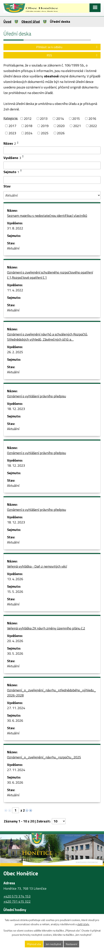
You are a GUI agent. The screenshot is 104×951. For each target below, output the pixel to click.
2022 (93, 125)
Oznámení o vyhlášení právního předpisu (36, 396)
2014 (60, 118)
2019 (45, 125)
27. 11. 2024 (16, 707)
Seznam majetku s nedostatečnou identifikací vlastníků (47, 215)
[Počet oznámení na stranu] (59, 821)
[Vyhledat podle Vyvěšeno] (52, 165)
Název (9, 143)
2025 (45, 133)
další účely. (83, 924)
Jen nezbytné (53, 944)
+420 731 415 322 (17, 901)
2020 (61, 125)
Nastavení (71, 944)
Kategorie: (10, 118)
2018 (28, 125)
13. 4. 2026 (15, 579)
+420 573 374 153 (17, 896)
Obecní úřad (30, 21)
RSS (73, 55)
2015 (76, 118)
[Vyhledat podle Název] (52, 150)
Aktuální (13, 248)
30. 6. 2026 (15, 720)
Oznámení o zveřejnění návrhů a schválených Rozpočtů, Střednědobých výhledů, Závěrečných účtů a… (47, 337)
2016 (92, 118)
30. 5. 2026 (15, 653)
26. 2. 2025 (15, 352)
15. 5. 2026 (15, 591)
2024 (28, 133)
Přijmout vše (34, 944)
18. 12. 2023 (16, 408)
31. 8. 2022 (15, 228)
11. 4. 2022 (15, 290)
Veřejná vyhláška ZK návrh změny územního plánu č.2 (46, 628)
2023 (12, 133)
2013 (44, 118)
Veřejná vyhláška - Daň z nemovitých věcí (37, 566)
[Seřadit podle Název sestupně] (18, 143)
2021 (77, 125)
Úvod (7, 21)
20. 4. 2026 (15, 640)
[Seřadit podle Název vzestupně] (18, 141)
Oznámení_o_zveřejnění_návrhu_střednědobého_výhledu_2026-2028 (51, 693)
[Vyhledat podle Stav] (52, 195)
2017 (12, 125)
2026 (61, 133)
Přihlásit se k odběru (67, 47)
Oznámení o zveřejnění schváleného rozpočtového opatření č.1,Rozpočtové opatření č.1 (50, 275)
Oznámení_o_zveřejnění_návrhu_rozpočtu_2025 (44, 757)
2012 (28, 118)
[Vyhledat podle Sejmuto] (52, 180)
